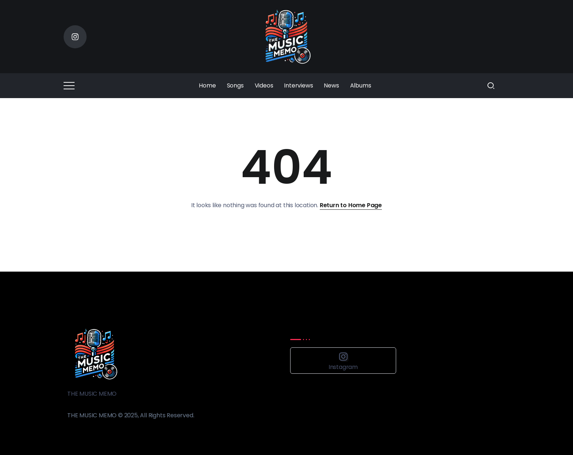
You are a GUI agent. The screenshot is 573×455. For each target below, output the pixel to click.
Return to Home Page (351, 205)
